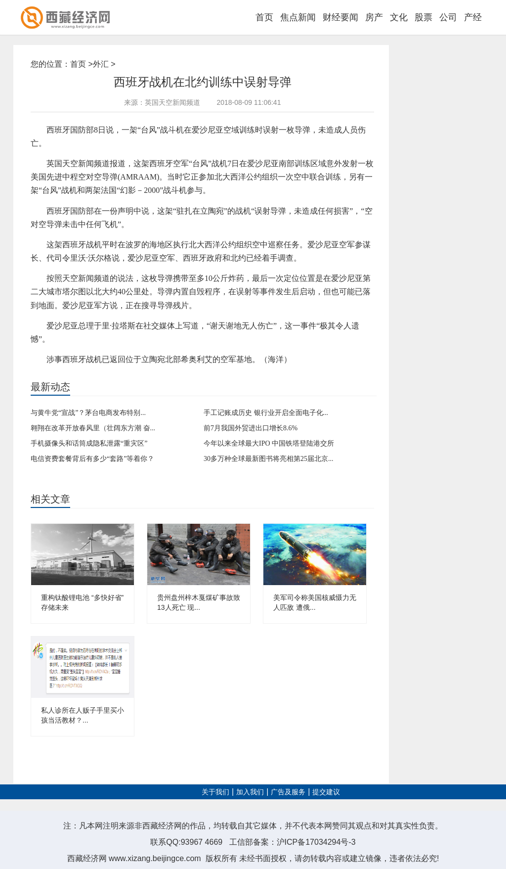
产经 (473, 17)
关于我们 (215, 792)
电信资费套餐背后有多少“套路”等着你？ (92, 458)
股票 (423, 17)
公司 (448, 17)
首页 (264, 17)
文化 (399, 17)
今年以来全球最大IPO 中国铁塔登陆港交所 (269, 443)
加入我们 (250, 792)
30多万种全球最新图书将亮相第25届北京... (269, 458)
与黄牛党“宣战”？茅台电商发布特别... (88, 412)
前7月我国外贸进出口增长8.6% (250, 428)
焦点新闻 (298, 17)
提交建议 (326, 792)
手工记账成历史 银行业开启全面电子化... (266, 412)
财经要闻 (340, 17)
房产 (374, 17)
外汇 (101, 64)
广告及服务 (288, 792)
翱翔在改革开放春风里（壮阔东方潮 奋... (93, 428)
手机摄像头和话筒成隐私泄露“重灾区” (89, 443)
